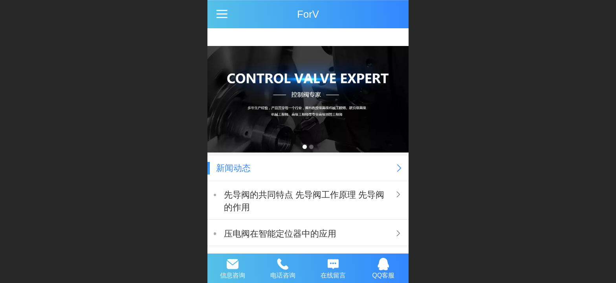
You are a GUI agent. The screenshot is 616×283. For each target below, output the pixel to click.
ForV (308, 14)
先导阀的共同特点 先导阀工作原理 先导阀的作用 (304, 201)
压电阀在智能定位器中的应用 (280, 234)
